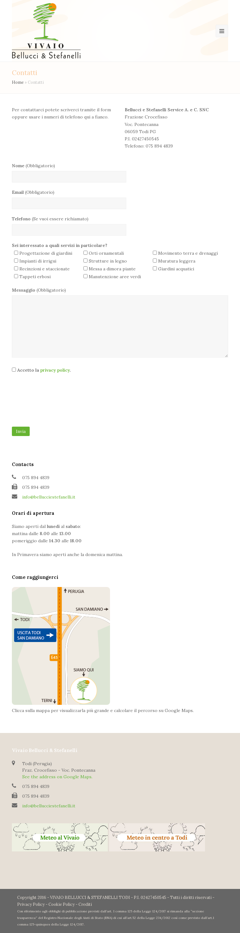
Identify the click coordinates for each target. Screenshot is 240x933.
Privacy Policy (31, 904)
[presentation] (37, 402)
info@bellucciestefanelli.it (48, 497)
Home (18, 82)
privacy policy (55, 370)
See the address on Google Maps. (57, 777)
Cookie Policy (61, 904)
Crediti (85, 904)
